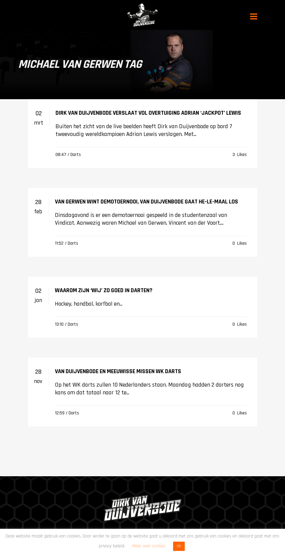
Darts (75, 154)
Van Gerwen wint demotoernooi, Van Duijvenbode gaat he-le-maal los (146, 202)
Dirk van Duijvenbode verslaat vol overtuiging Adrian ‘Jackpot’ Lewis (148, 113)
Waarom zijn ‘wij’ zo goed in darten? (103, 290)
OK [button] (179, 546)
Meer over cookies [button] (149, 546)
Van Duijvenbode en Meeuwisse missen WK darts (118, 371)
